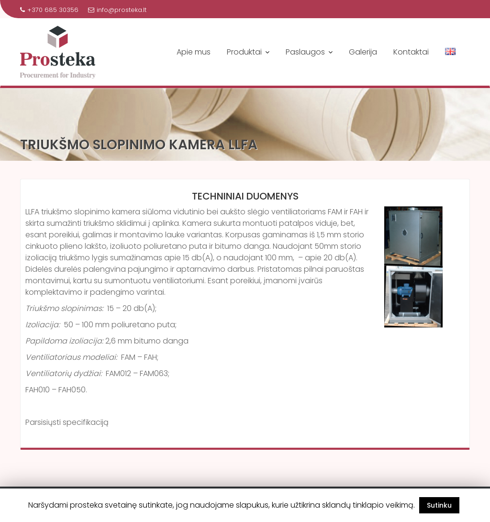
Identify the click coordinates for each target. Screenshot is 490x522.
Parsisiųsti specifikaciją (67, 423)
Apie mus (194, 51)
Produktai (244, 51)
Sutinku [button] (439, 505)
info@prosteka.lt (117, 9)
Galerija (363, 51)
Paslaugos (305, 51)
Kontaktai (411, 51)
